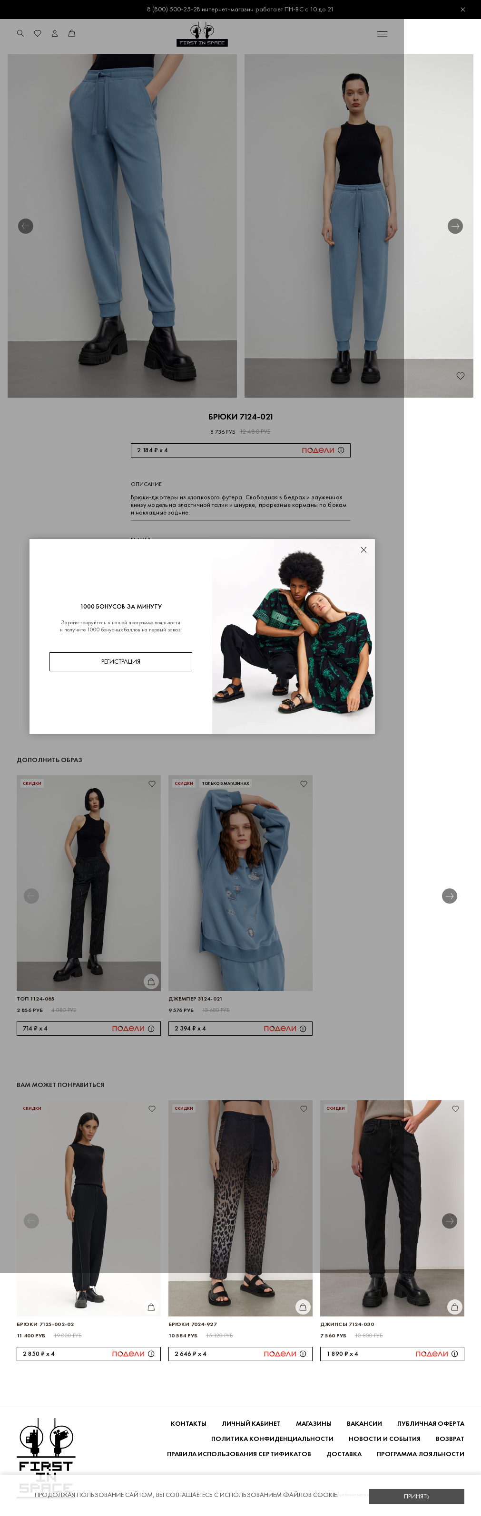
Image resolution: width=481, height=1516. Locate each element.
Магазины (314, 1424)
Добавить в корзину (226, 588)
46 (214, 556)
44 (189, 556)
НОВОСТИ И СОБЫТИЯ (385, 1439)
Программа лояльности (420, 1454)
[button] (26, 227)
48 (239, 556)
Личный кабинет (251, 1424)
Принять (417, 1496)
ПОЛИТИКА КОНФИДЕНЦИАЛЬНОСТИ (272, 1439)
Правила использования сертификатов (239, 1454)
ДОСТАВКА (344, 1454)
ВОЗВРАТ (450, 1439)
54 (313, 556)
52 (288, 556)
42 (165, 556)
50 (263, 556)
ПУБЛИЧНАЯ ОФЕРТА (430, 1424)
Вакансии (364, 1424)
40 (140, 556)
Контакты (188, 1424)
